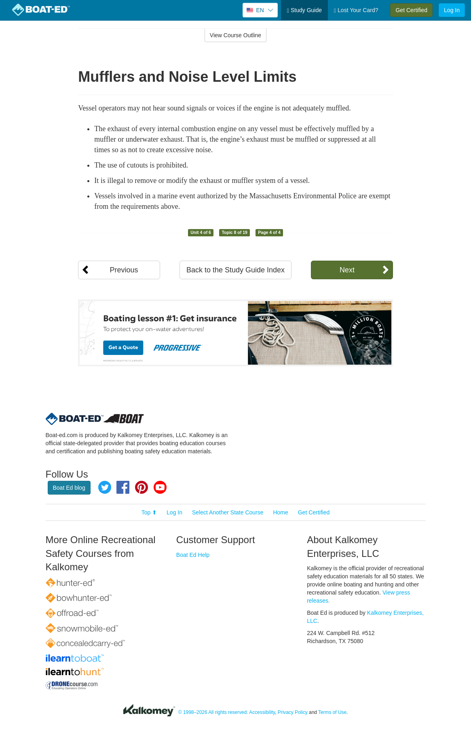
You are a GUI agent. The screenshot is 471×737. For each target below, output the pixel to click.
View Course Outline (235, 35)
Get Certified (411, 10)
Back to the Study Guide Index (235, 270)
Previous (124, 270)
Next (347, 270)
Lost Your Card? (356, 10)
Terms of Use (332, 712)
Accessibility (262, 712)
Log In (452, 10)
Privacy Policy (293, 712)
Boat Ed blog (69, 487)
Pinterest (141, 487)
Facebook (122, 487)
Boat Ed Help (193, 555)
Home (280, 512)
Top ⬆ (149, 512)
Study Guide (304, 10)
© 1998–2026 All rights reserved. (213, 712)
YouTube (160, 487)
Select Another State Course (228, 512)
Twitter (104, 487)
